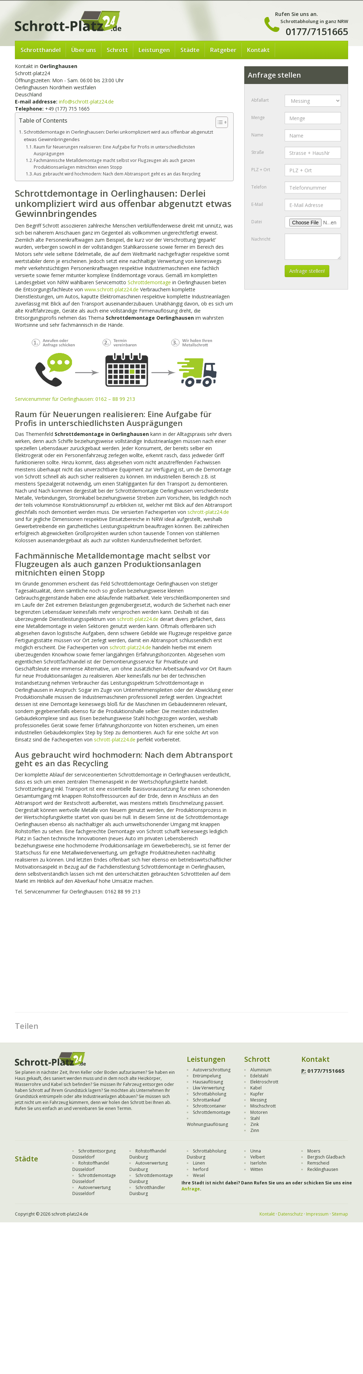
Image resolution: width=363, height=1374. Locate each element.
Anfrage (191, 1189)
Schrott (117, 50)
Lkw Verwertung (208, 1088)
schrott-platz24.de (208, 512)
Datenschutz (290, 1214)
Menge (258, 117)
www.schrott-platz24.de (111, 289)
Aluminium (261, 1070)
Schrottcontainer (209, 1106)
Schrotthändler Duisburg (147, 1190)
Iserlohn (258, 1163)
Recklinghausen (322, 1169)
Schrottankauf (206, 1100)
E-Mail (257, 204)
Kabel (256, 1088)
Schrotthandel (41, 50)
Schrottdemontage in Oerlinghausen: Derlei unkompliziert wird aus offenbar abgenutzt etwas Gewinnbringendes (118, 135)
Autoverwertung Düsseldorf (91, 1190)
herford (200, 1169)
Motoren (259, 1112)
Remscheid (318, 1163)
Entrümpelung (207, 1076)
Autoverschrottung (211, 1070)
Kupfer (257, 1094)
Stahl (255, 1118)
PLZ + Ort (260, 170)
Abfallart (260, 100)
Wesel (199, 1175)
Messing (258, 1100)
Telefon (259, 187)
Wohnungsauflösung (207, 1124)
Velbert (257, 1157)
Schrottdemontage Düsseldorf (94, 1178)
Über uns (83, 50)
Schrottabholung (209, 1094)
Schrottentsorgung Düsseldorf (94, 1154)
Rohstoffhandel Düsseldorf (90, 1166)
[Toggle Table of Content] (218, 122)
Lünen (199, 1163)
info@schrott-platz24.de (86, 101)
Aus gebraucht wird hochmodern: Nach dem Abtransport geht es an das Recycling (117, 174)
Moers (313, 1151)
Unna (255, 1151)
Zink (254, 1124)
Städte (190, 50)
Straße (257, 152)
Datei (256, 222)
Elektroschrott (264, 1082)
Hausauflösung (208, 1082)
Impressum (317, 1214)
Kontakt (258, 50)
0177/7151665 (317, 31)
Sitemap (340, 1214)
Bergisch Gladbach (326, 1157)
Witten (256, 1169)
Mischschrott (263, 1106)
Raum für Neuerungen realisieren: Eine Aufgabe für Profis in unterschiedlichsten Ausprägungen (114, 150)
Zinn (254, 1130)
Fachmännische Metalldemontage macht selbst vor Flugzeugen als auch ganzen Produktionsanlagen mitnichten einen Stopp (114, 163)
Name (257, 135)
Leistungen (154, 50)
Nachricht (260, 239)
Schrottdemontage (149, 282)
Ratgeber (223, 50)
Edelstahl (259, 1076)
